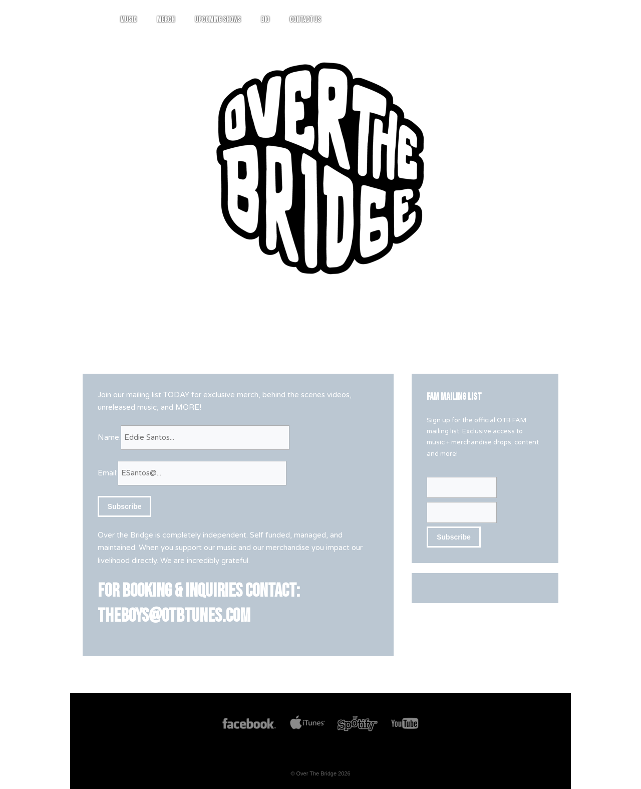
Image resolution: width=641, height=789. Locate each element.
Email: (108, 472)
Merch (285, 20)
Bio (385, 20)
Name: (109, 437)
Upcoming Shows (337, 20)
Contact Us (425, 20)
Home (210, 20)
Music (248, 20)
